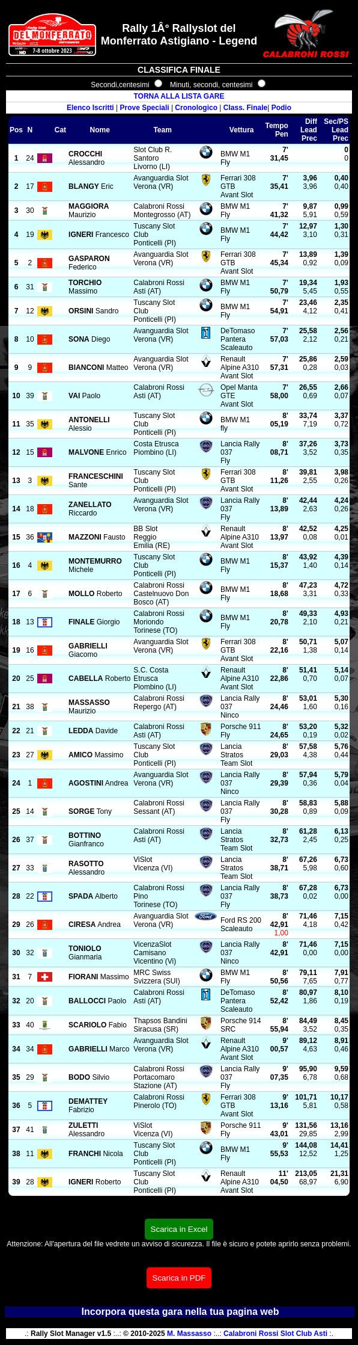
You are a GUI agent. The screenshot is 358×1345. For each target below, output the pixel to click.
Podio (281, 107)
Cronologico (196, 107)
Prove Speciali (144, 107)
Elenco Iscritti (90, 107)
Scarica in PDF (179, 1277)
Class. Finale (245, 107)
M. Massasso (189, 1333)
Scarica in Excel (179, 1229)
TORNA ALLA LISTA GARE (178, 96)
